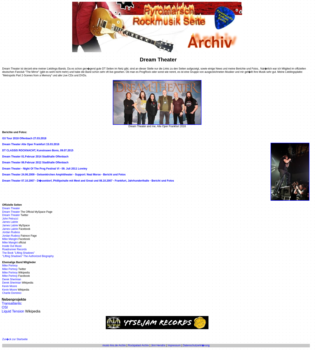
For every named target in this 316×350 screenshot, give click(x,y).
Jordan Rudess (11, 232)
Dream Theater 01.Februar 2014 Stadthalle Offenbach (35, 156)
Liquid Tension (13, 311)
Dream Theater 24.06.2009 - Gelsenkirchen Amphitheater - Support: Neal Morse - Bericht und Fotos (64, 174)
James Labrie (10, 221)
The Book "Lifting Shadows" (18, 252)
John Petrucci (10, 218)
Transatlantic (12, 303)
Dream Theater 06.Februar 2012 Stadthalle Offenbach (35, 162)
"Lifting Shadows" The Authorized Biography (28, 256)
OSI (5, 307)
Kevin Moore (9, 286)
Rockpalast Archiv (138, 345)
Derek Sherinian (11, 279)
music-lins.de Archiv (114, 345)
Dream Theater (11, 208)
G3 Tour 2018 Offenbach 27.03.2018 (24, 138)
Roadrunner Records (14, 249)
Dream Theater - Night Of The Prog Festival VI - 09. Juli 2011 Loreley (44, 168)
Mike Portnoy (10, 265)
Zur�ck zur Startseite (15, 339)
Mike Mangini (10, 239)
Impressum (174, 345)
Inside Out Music (12, 246)
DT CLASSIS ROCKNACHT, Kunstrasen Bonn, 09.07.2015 (37, 150)
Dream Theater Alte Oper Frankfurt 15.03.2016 (30, 144)
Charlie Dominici (11, 293)
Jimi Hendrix (158, 345)
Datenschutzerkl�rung (196, 345)
